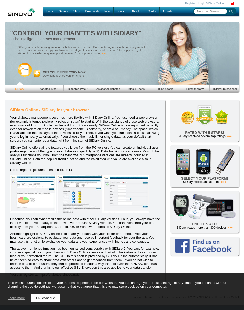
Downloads (92, 11)
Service (121, 11)
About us (136, 11)
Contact (153, 11)
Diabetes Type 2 (78, 88)
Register (190, 3)
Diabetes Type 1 (49, 88)
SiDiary (63, 11)
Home (50, 11)
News (108, 11)
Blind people (166, 88)
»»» (104, 53)
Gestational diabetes (107, 88)
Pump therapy (195, 88)
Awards (167, 11)
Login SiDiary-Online (211, 3)
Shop (76, 11)
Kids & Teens (136, 88)
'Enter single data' (108, 137)
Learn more (16, 298)
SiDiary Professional (224, 88)
